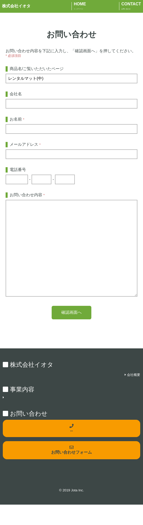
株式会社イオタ (16, 6)
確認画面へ (71, 333)
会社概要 (133, 395)
